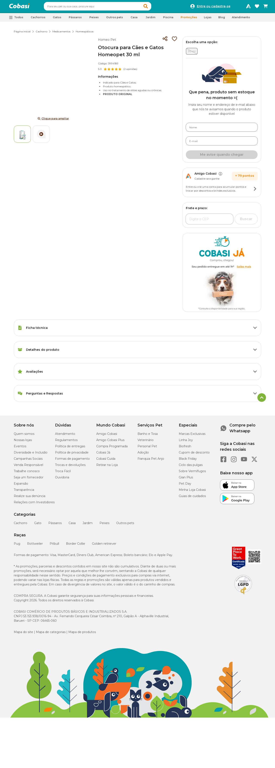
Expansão (21, 485)
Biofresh (185, 448)
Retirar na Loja (107, 467)
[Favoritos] (257, 7)
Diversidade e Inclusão (30, 454)
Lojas (207, 19)
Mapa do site (23, 634)
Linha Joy (186, 442)
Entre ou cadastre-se (213, 7)
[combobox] (105, 7)
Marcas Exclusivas (192, 436)
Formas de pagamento (72, 461)
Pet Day (185, 485)
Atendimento (241, 19)
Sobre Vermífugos (192, 473)
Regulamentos (66, 442)
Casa (72, 525)
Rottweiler (35, 545)
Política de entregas (70, 448)
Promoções (189, 19)
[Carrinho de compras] (265, 7)
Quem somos (24, 436)
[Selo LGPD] (243, 596)
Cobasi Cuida (105, 461)
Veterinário (146, 442)
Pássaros (55, 525)
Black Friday (188, 461)
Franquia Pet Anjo (151, 461)
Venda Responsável (28, 467)
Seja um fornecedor (28, 479)
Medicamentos (61, 33)
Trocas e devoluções (70, 467)
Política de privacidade (72, 454)
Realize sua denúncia (29, 498)
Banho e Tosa (148, 436)
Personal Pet (147, 448)
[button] (153, 7)
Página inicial (22, 33)
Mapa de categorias (51, 634)
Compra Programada (112, 448)
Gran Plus (186, 479)
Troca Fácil (63, 473)
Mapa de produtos (82, 634)
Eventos (20, 448)
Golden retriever (104, 545)
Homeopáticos (84, 33)
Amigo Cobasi (106, 436)
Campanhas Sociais (28, 461)
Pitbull (54, 545)
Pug (17, 545)
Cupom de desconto (194, 454)
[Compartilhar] (165, 40)
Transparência (24, 492)
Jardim (87, 525)
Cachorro (41, 33)
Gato (37, 525)
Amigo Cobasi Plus (110, 442)
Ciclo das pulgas (191, 467)
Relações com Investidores (34, 504)
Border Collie (75, 545)
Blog (221, 19)
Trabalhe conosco (27, 473)
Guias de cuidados (192, 498)
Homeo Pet (107, 42)
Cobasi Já (103, 454)
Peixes (104, 525)
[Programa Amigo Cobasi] (248, 7)
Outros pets (125, 525)
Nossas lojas (23, 442)
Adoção (143, 454)
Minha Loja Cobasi (192, 492)
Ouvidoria (62, 479)
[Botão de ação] (255, 190)
